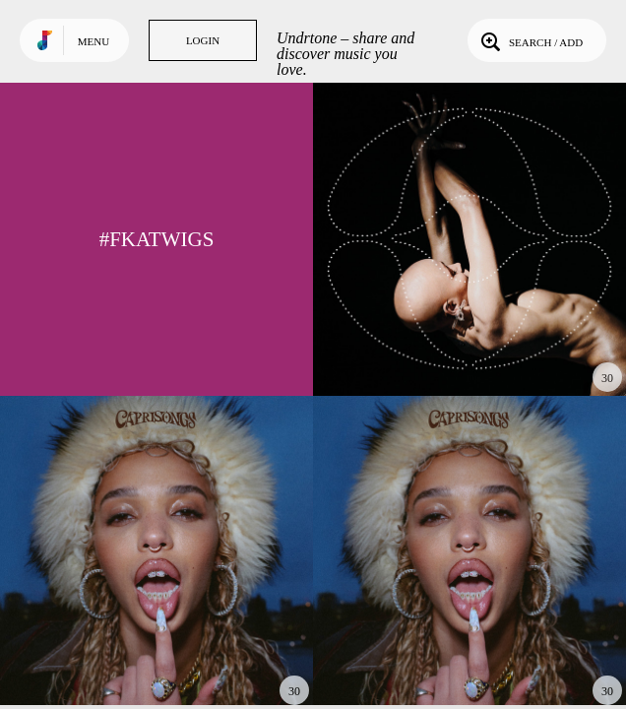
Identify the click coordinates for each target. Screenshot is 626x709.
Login (202, 40)
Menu (93, 41)
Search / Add (530, 40)
